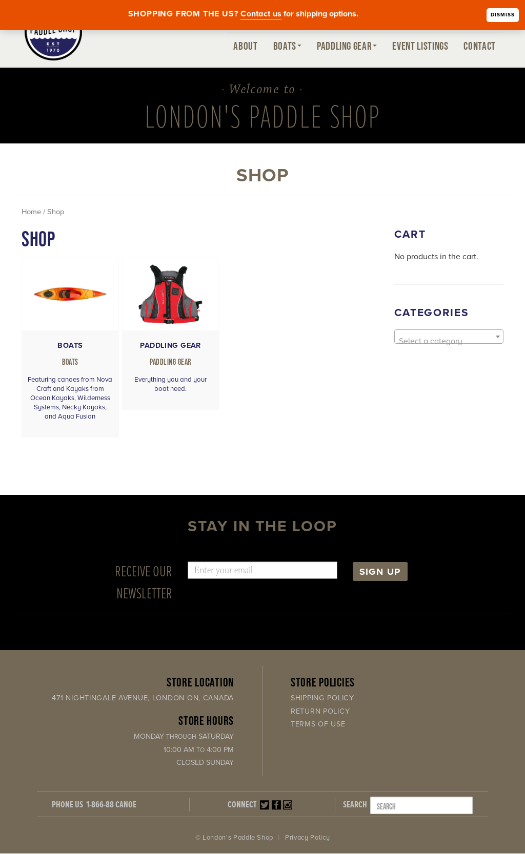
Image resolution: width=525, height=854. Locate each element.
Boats (287, 45)
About (245, 45)
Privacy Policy (307, 839)
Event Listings (420, 45)
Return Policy (320, 711)
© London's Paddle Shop (234, 839)
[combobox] (448, 336)
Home (31, 211)
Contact (479, 45)
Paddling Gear (347, 45)
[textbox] (449, 341)
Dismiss (503, 15)
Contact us (260, 14)
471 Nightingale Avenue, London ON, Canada (143, 699)
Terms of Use (318, 725)
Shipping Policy (322, 699)
